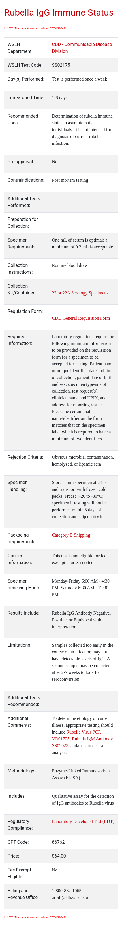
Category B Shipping (71, 535)
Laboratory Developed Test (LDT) (83, 821)
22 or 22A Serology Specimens (80, 292)
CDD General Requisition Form (81, 318)
